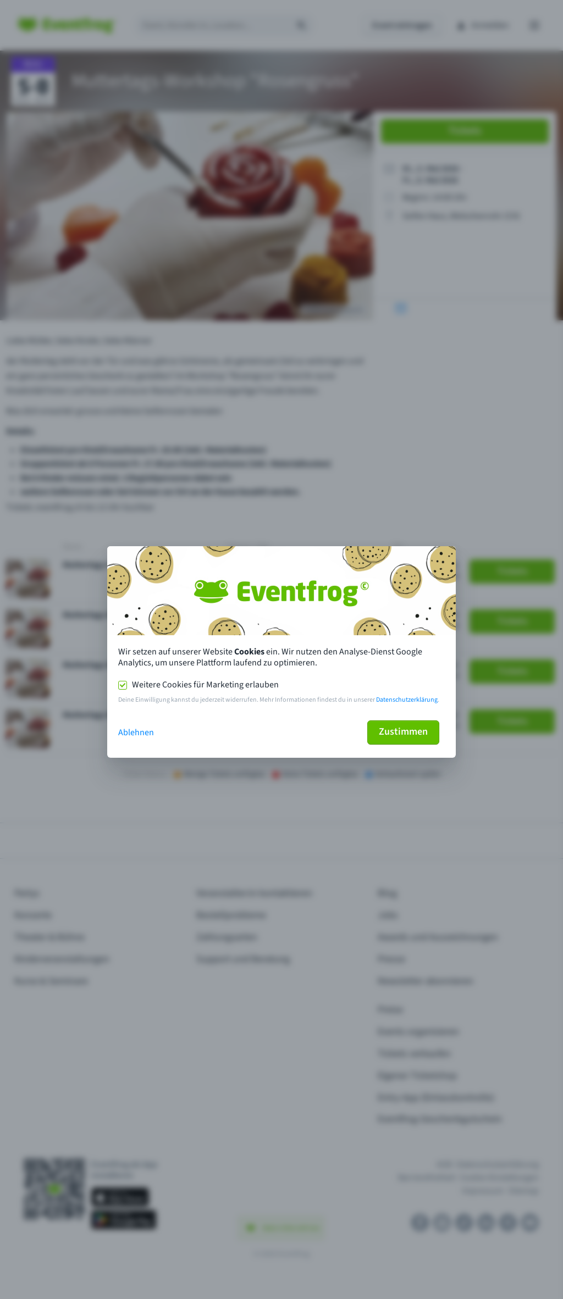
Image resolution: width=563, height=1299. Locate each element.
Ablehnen (136, 732)
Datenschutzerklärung (407, 699)
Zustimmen (403, 732)
